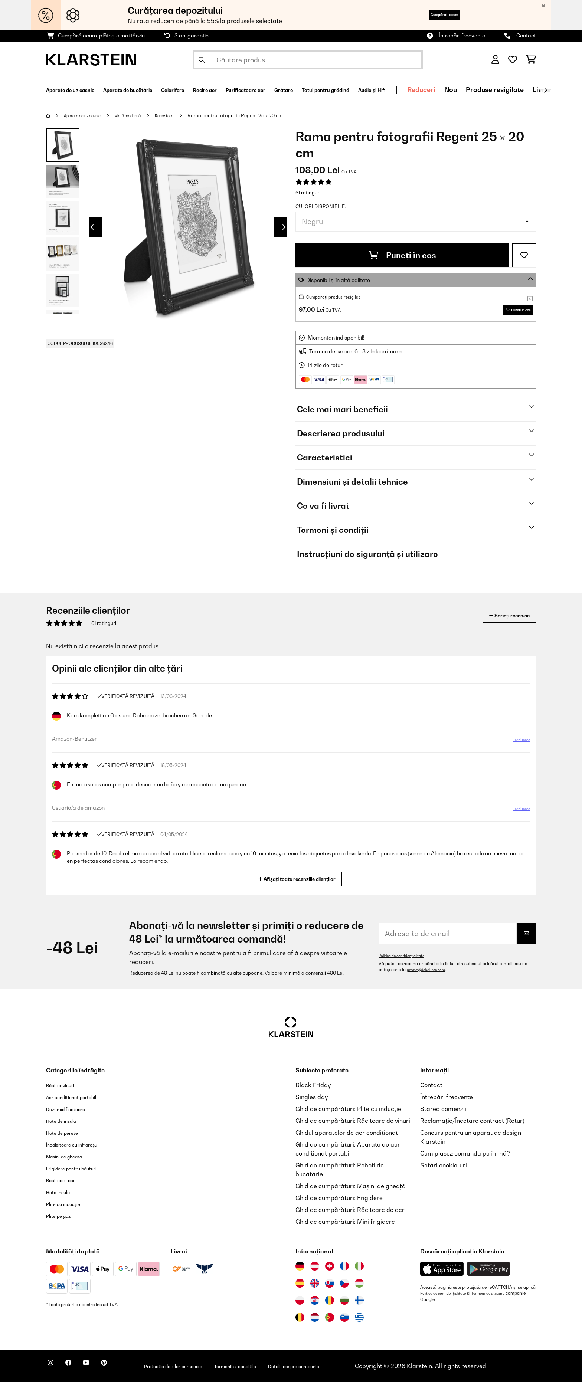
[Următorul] (545, 90)
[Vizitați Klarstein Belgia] (299, 1328)
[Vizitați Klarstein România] (329, 1311)
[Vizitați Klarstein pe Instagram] (53, 1378)
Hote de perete (67, 1143)
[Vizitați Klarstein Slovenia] (344, 1328)
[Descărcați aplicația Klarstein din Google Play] (488, 1280)
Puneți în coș (402, 255)
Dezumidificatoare (72, 1120)
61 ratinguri (307, 193)
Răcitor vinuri (65, 1096)
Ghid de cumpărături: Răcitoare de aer (350, 1221)
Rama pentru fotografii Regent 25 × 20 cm (261, 115)
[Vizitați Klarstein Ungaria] (359, 1294)
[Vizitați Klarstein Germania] (299, 1277)
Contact (526, 35)
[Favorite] (512, 59)
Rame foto (187, 115)
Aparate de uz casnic (89, 115)
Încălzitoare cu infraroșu (80, 1155)
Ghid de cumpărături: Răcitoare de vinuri (352, 1131)
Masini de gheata (70, 1167)
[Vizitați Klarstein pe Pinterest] (124, 1378)
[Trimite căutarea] (202, 59)
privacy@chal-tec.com (430, 980)
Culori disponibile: (320, 206)
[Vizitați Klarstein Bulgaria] (344, 1311)
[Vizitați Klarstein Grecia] (359, 1329)
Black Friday (313, 1096)
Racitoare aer (65, 1191)
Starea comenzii (443, 1120)
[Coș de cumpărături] (531, 59)
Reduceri (528, 90)
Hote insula (61, 1203)
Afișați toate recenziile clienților (300, 889)
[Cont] (495, 59)
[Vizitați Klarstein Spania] (299, 1294)
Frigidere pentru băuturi (80, 1179)
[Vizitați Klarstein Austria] (314, 1277)
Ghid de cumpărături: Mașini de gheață (350, 1197)
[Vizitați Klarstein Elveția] (329, 1277)
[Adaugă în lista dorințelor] (524, 255)
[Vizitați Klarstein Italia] (359, 1277)
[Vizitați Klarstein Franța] (344, 1277)
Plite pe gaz (62, 1226)
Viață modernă (144, 115)
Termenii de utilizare (500, 1304)
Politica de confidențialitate (406, 966)
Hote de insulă (66, 1131)
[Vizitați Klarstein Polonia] (299, 1311)
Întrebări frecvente (462, 35)
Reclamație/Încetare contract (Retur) (472, 1131)
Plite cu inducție (68, 1215)
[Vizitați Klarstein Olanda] (314, 1328)
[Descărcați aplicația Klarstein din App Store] (442, 1280)
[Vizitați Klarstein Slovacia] (329, 1294)
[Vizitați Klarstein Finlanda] (359, 1311)
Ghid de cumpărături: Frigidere (339, 1209)
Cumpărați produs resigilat (339, 297)
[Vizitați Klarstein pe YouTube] (101, 1378)
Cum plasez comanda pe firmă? (465, 1164)
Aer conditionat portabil (79, 1108)
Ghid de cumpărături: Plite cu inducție (348, 1120)
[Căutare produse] (308, 59)
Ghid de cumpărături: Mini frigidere (345, 1232)
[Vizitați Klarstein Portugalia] (329, 1328)
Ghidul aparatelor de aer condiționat (346, 1143)
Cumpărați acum (432, 15)
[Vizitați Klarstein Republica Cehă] (344, 1294)
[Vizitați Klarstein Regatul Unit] (314, 1294)
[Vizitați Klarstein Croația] (314, 1311)
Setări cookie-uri (443, 1176)
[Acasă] (55, 115)
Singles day (311, 1108)
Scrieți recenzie (501, 626)
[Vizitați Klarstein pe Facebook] (77, 1378)
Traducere (517, 753)
